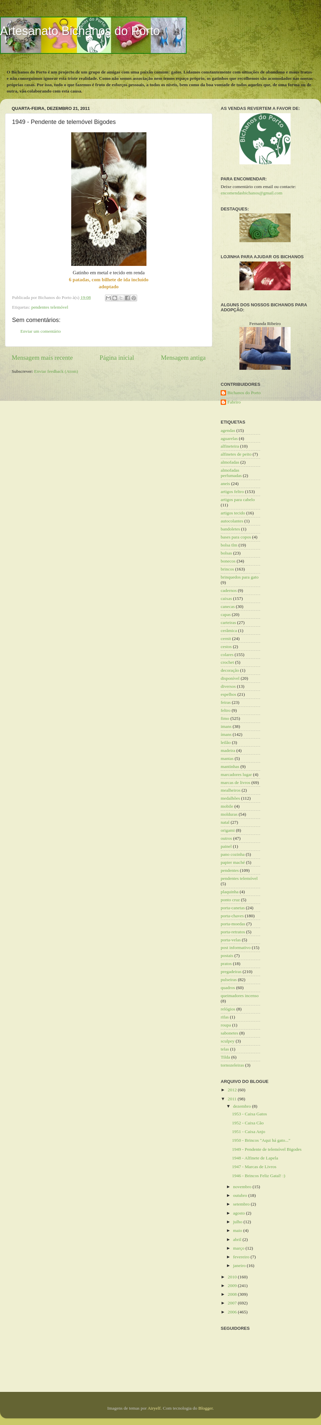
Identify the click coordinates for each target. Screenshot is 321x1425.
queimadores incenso (240, 995)
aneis (225, 483)
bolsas (226, 553)
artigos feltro (232, 491)
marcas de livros (235, 782)
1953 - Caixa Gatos (249, 1113)
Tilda (225, 1057)
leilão (226, 742)
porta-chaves (232, 915)
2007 (233, 1302)
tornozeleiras (232, 1065)
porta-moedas (233, 923)
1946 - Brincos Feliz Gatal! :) (258, 1175)
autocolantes (232, 520)
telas (225, 1049)
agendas (228, 430)
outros (226, 838)
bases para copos (236, 536)
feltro (225, 710)
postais (227, 955)
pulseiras (229, 979)
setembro (242, 1204)
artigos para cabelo (238, 499)
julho (238, 1221)
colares (227, 654)
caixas (226, 598)
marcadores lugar (236, 774)
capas (226, 614)
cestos (226, 646)
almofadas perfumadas (231, 473)
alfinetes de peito (236, 454)
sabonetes (229, 1033)
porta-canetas (233, 907)
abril (237, 1239)
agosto (239, 1213)
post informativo (236, 947)
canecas (228, 606)
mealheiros (230, 790)
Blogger (205, 1408)
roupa (226, 1024)
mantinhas (230, 766)
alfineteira (230, 446)
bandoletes (230, 528)
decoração (230, 670)
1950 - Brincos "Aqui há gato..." (261, 1140)
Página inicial (117, 357)
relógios (228, 1008)
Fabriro (234, 402)
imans (226, 726)
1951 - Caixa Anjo (248, 1131)
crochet (227, 662)
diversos (228, 686)
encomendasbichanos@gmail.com (252, 192)
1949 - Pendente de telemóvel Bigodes (267, 1149)
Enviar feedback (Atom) (56, 371)
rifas (225, 1016)
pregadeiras (231, 971)
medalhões (230, 798)
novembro (242, 1186)
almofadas (230, 462)
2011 (233, 1098)
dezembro (242, 1106)
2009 (233, 1285)
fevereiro (241, 1256)
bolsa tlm (229, 544)
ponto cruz (230, 899)
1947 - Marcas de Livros (254, 1166)
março (239, 1248)
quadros (228, 987)
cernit (226, 638)
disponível (230, 678)
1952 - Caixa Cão (248, 1122)
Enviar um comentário (40, 331)
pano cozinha (233, 854)
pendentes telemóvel (49, 307)
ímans (226, 734)
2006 (233, 1311)
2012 (233, 1089)
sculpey (227, 1041)
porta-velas (231, 939)
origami (228, 830)
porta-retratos (233, 931)
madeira (228, 750)
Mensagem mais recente (42, 357)
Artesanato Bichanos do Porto (80, 31)
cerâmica (229, 630)
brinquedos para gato (239, 577)
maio (238, 1230)
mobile (227, 806)
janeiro (240, 1265)
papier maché (233, 862)
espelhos (228, 694)
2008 (233, 1294)
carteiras (228, 622)
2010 (233, 1276)
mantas (227, 758)
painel (226, 846)
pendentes (230, 870)
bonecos (228, 561)
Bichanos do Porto (244, 392)
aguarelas (229, 438)
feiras (226, 702)
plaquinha (229, 891)
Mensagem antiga (183, 357)
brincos (227, 569)
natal (225, 822)
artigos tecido (233, 512)
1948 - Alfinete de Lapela (255, 1157)
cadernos (229, 590)
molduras (229, 814)
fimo (225, 718)
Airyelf (153, 1408)
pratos (226, 963)
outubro (240, 1195)
